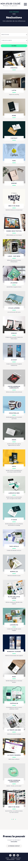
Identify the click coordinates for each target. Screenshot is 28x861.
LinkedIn (14, 853)
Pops (14, 160)
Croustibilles (14, 412)
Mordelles (14, 570)
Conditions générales (16, 855)
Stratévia (14, 67)
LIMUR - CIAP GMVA (14, 255)
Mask (14, 675)
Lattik (14, 90)
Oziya (14, 465)
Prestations (5, 34)
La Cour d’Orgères (14, 753)
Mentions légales (10, 857)
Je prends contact (14, 843)
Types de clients (6, 40)
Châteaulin (14, 701)
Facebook (10, 853)
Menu (25, 4)
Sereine (14, 183)
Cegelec (14, 332)
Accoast (14, 359)
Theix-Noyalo (14, 545)
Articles (7, 855)
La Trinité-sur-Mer (14, 728)
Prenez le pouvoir (14, 834)
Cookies (18, 857)
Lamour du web (14, 491)
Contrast (14, 138)
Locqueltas (14, 623)
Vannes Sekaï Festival (14, 230)
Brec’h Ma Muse (14, 805)
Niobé (14, 115)
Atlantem (14, 282)
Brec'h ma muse (14, 205)
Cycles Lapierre (14, 307)
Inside (14, 438)
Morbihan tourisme (14, 650)
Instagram (18, 853)
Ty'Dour (14, 518)
